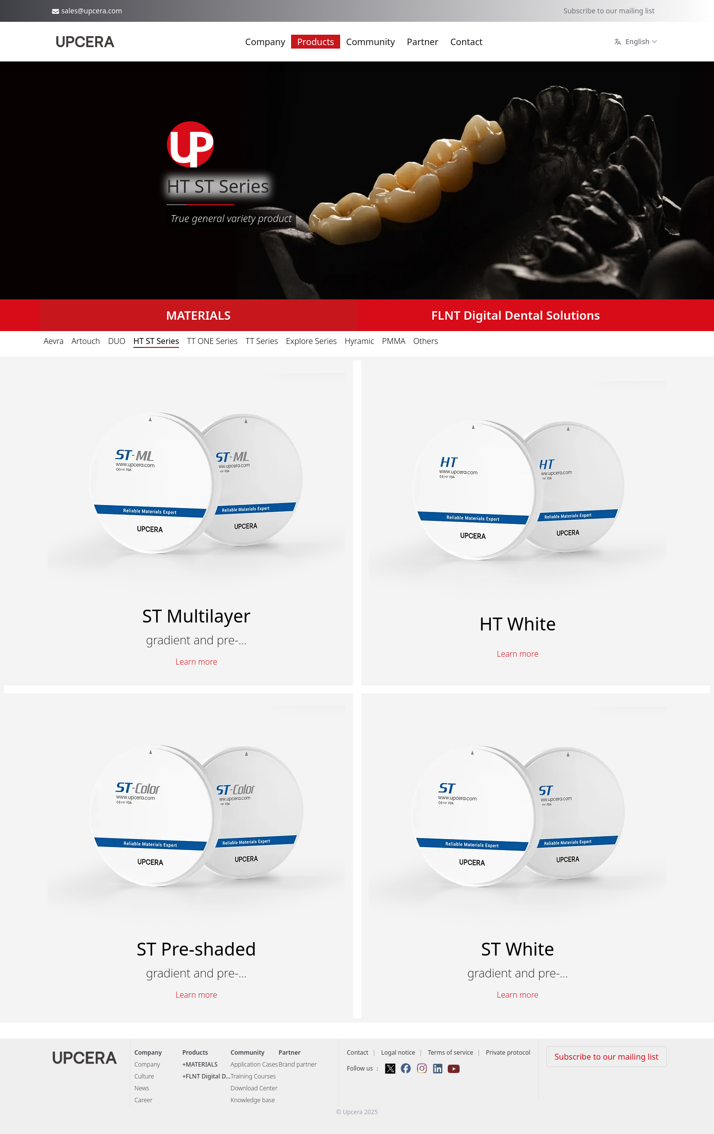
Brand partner (298, 1064)
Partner (423, 42)
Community (370, 42)
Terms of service (450, 1052)
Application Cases (254, 1064)
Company (265, 42)
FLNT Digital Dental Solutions (515, 315)
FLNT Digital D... (208, 1076)
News (141, 1088)
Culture (144, 1076)
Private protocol (508, 1052)
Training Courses (253, 1076)
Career (143, 1100)
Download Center (254, 1088)
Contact (466, 42)
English (636, 42)
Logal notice (398, 1052)
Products (315, 42)
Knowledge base (253, 1100)
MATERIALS (198, 315)
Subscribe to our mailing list (609, 10)
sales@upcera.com (91, 10)
